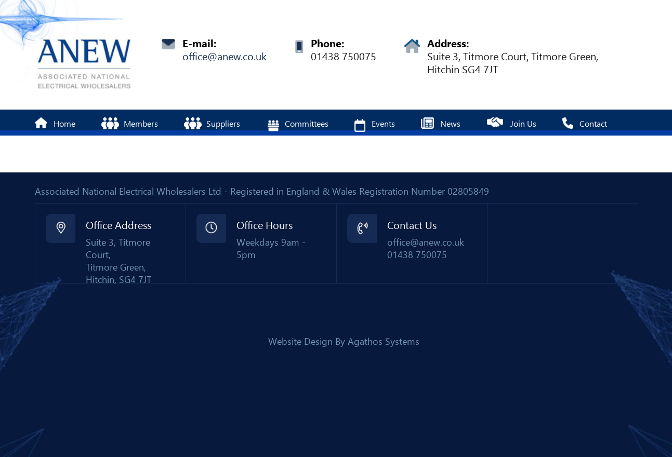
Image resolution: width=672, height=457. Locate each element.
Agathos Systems (383, 341)
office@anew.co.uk (224, 56)
